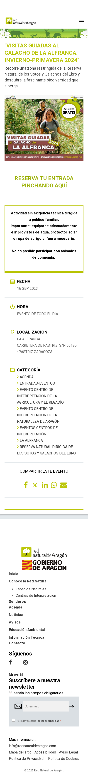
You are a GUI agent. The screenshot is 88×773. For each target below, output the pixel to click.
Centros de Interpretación (36, 595)
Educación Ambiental (27, 630)
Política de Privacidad (26, 758)
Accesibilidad (45, 752)
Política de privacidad (48, 721)
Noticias (16, 615)
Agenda (25, 377)
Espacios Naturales (31, 589)
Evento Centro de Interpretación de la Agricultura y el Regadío (40, 396)
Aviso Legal (68, 752)
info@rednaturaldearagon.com (32, 746)
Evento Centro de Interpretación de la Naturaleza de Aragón (38, 415)
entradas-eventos (36, 383)
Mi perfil (16, 674)
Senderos (17, 601)
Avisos (15, 622)
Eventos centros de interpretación (37, 430)
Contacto (17, 643)
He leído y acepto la (39, 721)
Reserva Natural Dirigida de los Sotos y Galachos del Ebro (46, 449)
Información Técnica (26, 637)
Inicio (13, 574)
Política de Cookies (63, 758)
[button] (81, 21)
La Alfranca (30, 440)
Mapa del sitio (20, 752)
